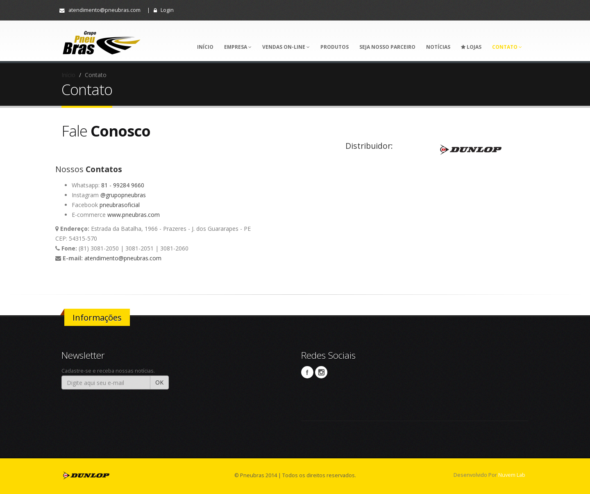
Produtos (334, 46)
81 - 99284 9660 (122, 185)
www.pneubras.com (133, 215)
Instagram (321, 372)
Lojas (471, 46)
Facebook (307, 372)
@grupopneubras (123, 195)
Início (205, 46)
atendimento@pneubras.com (100, 10)
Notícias (438, 46)
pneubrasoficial (120, 205)
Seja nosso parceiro (387, 46)
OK (159, 382)
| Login (160, 10)
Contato (507, 46)
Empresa (238, 46)
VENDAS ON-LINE (286, 46)
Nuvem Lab (511, 474)
